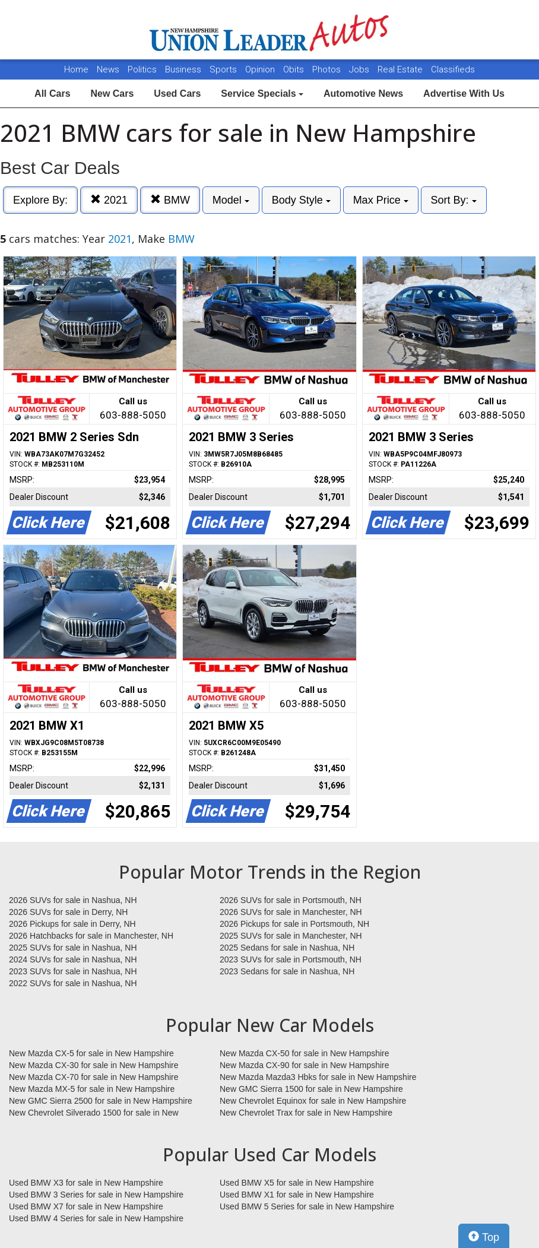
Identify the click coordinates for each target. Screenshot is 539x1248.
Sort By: (454, 200)
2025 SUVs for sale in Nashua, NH (73, 947)
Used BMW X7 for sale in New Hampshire (86, 1206)
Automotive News (363, 93)
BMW (170, 200)
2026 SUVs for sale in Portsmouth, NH (291, 900)
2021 (109, 200)
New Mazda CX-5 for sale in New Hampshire (91, 1053)
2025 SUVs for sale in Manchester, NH (291, 935)
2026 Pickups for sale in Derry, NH (72, 924)
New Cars (112, 93)
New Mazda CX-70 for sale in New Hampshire (94, 1077)
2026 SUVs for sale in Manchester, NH (291, 912)
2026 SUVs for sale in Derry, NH (68, 912)
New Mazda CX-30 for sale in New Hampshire (94, 1065)
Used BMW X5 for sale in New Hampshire (297, 1182)
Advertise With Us (464, 93)
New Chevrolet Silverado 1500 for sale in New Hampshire (94, 1113)
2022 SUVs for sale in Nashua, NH (73, 983)
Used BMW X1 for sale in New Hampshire (297, 1194)
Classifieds (453, 69)
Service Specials (262, 93)
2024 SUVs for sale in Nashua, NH (73, 959)
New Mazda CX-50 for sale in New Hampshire (304, 1053)
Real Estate (401, 69)
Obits (294, 69)
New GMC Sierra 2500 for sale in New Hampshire (100, 1101)
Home (76, 69)
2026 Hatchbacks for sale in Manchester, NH (91, 935)
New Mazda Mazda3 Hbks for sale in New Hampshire (318, 1077)
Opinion (261, 69)
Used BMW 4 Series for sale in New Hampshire (96, 1218)
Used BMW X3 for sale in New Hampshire (86, 1182)
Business (184, 69)
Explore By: (40, 200)
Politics (142, 69)
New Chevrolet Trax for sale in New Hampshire (306, 1112)
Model (231, 200)
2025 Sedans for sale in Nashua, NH (287, 947)
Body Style (301, 200)
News (108, 69)
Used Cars (177, 93)
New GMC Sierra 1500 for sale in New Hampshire (311, 1089)
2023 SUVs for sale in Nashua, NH (73, 971)
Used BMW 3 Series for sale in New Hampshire (96, 1194)
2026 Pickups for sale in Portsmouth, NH (294, 924)
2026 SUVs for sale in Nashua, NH (73, 900)
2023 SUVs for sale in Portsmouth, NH (291, 959)
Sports (224, 69)
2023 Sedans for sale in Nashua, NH (287, 971)
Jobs (360, 69)
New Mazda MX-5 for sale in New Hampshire (92, 1089)
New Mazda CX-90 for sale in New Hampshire (304, 1065)
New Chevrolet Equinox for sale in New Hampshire (313, 1101)
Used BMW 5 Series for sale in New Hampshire (307, 1206)
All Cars (52, 93)
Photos (327, 69)
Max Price (380, 200)
